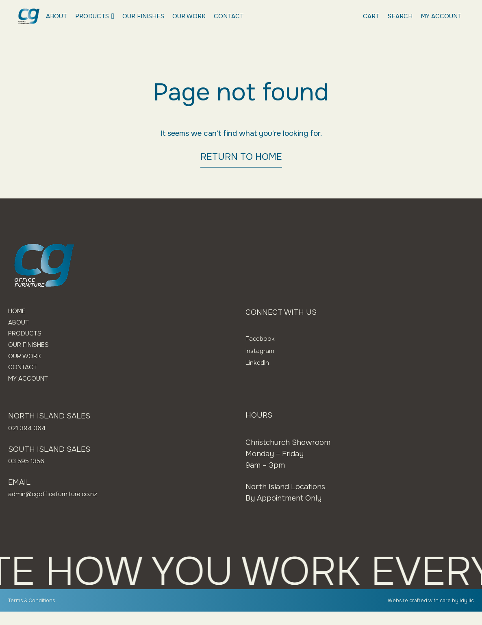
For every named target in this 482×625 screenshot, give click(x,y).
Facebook (262, 338)
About (56, 16)
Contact (229, 16)
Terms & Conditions (36, 614)
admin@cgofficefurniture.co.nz (62, 507)
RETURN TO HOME (241, 157)
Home (19, 312)
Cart (371, 16)
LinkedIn (260, 362)
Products (94, 16)
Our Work (189, 16)
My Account (441, 16)
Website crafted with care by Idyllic (423, 614)
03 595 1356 (30, 474)
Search (400, 16)
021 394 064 (30, 441)
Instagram (262, 350)
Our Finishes (143, 16)
